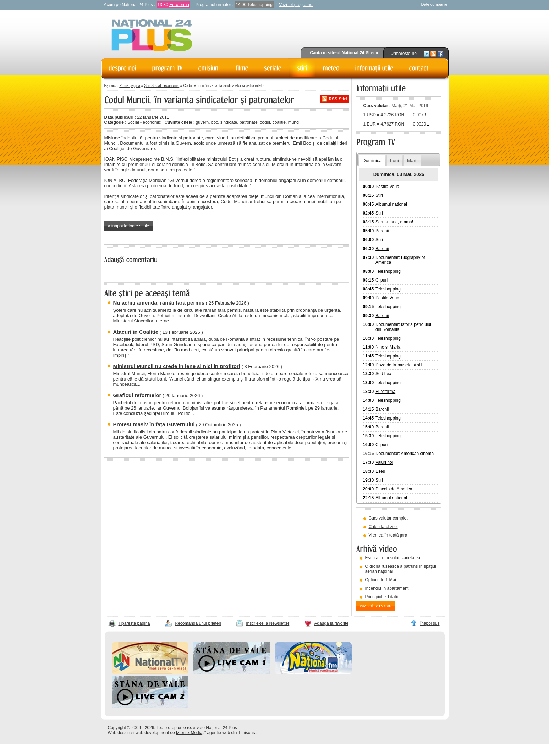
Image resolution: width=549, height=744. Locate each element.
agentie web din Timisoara (231, 732)
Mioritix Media (189, 732)
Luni (394, 160)
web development (152, 732)
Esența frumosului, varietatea (392, 557)
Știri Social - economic (161, 86)
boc (214, 122)
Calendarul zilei (383, 526)
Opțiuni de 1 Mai (380, 579)
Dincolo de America (393, 489)
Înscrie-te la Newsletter (267, 623)
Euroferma (179, 4)
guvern (202, 122)
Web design (119, 732)
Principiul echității (381, 596)
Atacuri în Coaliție (136, 332)
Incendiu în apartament (387, 588)
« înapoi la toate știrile (128, 225)
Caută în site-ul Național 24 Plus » (344, 52)
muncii (294, 122)
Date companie (434, 4)
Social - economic (144, 122)
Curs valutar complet (388, 518)
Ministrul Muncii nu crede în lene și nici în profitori (176, 366)
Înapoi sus (430, 623)
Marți (412, 160)
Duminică (372, 160)
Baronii (382, 230)
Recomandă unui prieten (198, 623)
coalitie (279, 122)
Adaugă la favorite (331, 623)
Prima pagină (129, 86)
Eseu (380, 471)
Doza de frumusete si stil (398, 364)
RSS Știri (338, 98)
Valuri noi (384, 462)
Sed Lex (383, 373)
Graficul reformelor (137, 395)
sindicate (228, 122)
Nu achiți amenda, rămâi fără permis (159, 303)
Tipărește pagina (134, 623)
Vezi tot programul (296, 4)
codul (265, 122)
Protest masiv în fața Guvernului (154, 424)
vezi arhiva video (375, 605)
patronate (249, 122)
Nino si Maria (387, 347)
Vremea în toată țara (388, 535)
